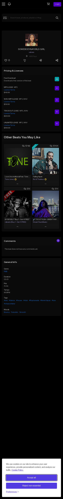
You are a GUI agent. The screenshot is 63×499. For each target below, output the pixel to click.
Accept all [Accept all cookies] (31, 478)
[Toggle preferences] (12, 492)
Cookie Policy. (17, 470)
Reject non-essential (31, 486)
